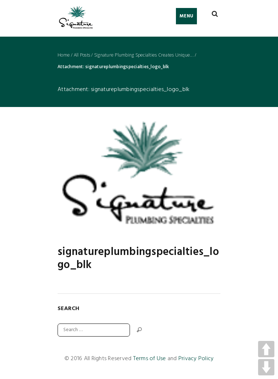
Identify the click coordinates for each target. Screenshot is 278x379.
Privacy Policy (196, 358)
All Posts (82, 55)
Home (64, 55)
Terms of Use (149, 358)
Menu (186, 16)
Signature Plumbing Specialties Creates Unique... (144, 55)
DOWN (266, 367)
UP (266, 349)
